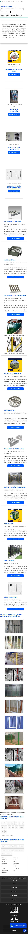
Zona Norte (13, 846)
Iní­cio (14, 883)
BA (13, 827)
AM (2, 831)
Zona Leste (10, 850)
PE (9, 827)
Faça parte (14, 899)
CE (16, 827)
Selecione (4, 823)
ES (15, 823)
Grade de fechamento (5, 12)
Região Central (5, 846)
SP (19, 823)
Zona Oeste (20, 846)
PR (23, 823)
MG (12, 823)
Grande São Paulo (19, 850)
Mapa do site (14, 895)
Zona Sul (4, 850)
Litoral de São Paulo (6, 853)
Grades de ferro (20, 8)
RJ (8, 823)
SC (2, 827)
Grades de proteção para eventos (7, 8)
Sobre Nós (14, 891)
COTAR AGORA (14, 74)
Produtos (14, 887)
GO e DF (21, 827)
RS (5, 827)
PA (5, 831)
